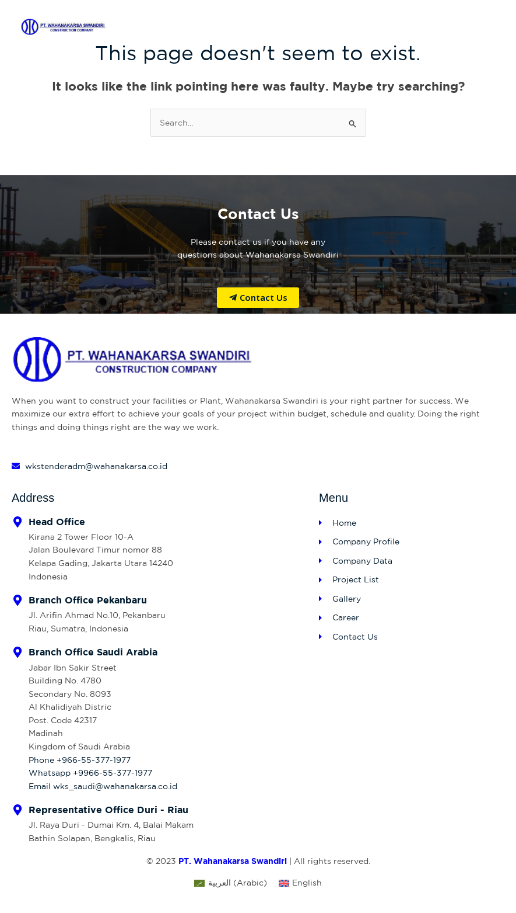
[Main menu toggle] (484, 26)
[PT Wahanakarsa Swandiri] (64, 27)
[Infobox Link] (159, 549)
